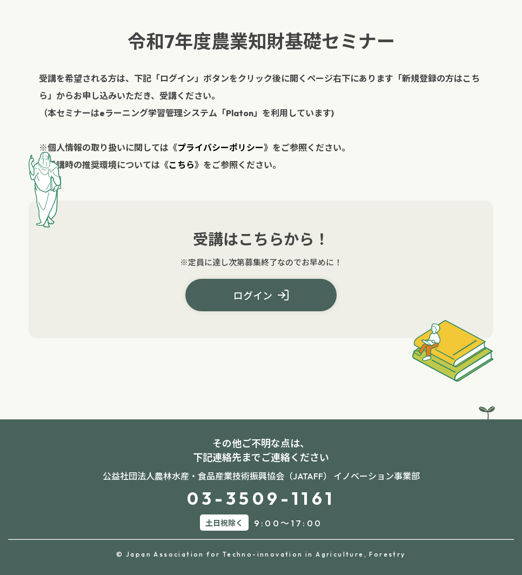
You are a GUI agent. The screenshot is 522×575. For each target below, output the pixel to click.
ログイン (261, 296)
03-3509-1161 (261, 498)
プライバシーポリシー (220, 147)
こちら (182, 164)
